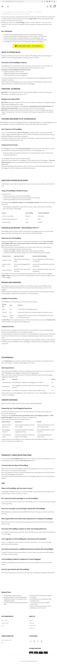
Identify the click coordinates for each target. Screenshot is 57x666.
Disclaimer (31, 623)
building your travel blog (33, 197)
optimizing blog (23, 425)
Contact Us (32, 628)
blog (11, 55)
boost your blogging (28, 417)
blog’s (12, 332)
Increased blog (41, 435)
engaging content (10, 134)
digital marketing (50, 102)
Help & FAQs (4, 620)
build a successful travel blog (36, 166)
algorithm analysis (17, 202)
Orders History (4, 623)
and (31, 202)
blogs (46, 124)
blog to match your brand (18, 199)
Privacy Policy (32, 625)
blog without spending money (16, 136)
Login (2, 625)
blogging (32, 83)
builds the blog (15, 67)
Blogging (8, 430)
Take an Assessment (6, 640)
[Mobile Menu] (2, 6)
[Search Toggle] (47, 6)
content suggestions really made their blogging (23, 373)
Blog (12, 216)
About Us (31, 620)
